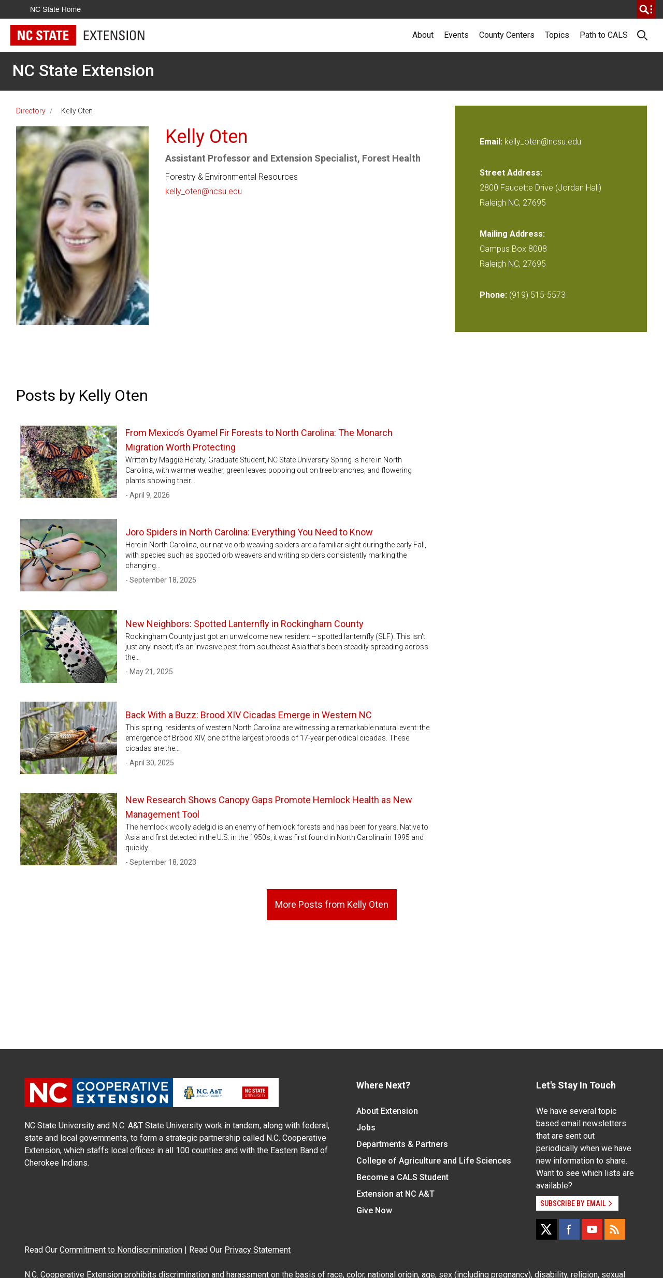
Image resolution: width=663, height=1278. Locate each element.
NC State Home (55, 9)
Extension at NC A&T (395, 1194)
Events (456, 35)
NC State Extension (83, 70)
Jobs (366, 1127)
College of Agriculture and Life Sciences (433, 1161)
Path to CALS (604, 35)
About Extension (387, 1111)
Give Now (374, 1210)
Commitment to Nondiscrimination (121, 1250)
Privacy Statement (257, 1250)
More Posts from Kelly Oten (331, 904)
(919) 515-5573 (537, 295)
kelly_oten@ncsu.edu (203, 191)
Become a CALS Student (402, 1177)
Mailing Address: (512, 234)
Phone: (493, 295)
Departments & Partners (402, 1144)
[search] (646, 9)
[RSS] (614, 1229)
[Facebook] (569, 1229)
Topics (557, 35)
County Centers (507, 35)
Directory (31, 111)
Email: (492, 142)
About (423, 35)
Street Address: (511, 173)
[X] (546, 1229)
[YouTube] (592, 1229)
